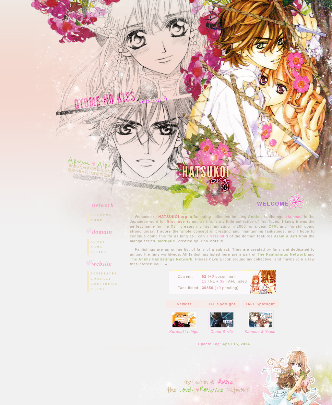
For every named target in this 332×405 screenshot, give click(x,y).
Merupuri (167, 241)
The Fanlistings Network (281, 254)
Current (101, 215)
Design (99, 252)
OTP (273, 226)
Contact (101, 278)
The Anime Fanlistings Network (161, 259)
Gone (96, 220)
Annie (254, 217)
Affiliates (103, 273)
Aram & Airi (285, 236)
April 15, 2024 (236, 344)
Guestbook (104, 283)
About (98, 241)
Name (96, 246)
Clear (98, 289)
